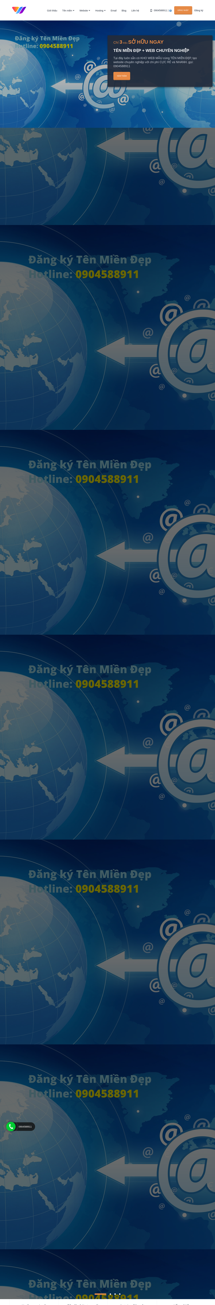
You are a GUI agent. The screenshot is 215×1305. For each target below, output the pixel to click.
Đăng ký (199, 10)
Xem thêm (122, 76)
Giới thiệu (52, 10)
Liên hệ (135, 10)
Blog (124, 10)
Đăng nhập (183, 10)
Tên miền (67, 10)
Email (114, 10)
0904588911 (160, 10)
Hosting (99, 10)
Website (83, 10)
